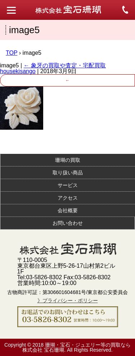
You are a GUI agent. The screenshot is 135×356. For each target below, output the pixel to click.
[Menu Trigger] (11, 10)
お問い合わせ (68, 223)
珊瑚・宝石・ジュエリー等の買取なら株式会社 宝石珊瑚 (76, 347)
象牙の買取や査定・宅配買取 (65, 65)
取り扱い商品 (68, 172)
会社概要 (68, 210)
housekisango (18, 71)
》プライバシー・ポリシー (67, 300)
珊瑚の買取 (67, 160)
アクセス (68, 197)
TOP (11, 53)
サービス (68, 185)
